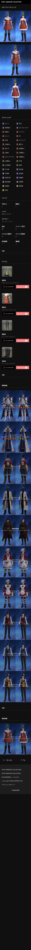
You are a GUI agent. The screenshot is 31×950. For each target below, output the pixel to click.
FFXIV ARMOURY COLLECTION (11, 2)
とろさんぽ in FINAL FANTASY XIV (12, 905)
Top (23, 853)
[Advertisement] (15, 271)
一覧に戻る (7, 853)
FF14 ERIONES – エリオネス (10, 902)
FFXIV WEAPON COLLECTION (11, 898)
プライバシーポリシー (8, 909)
